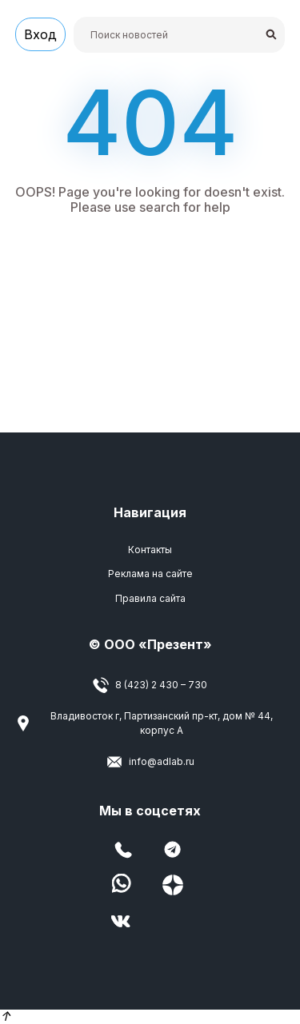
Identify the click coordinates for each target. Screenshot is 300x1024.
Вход (40, 34)
